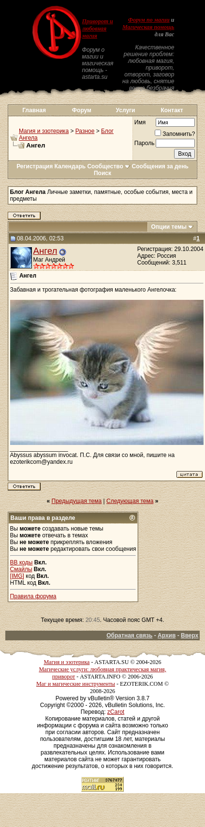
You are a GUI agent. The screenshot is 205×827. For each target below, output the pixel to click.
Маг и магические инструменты (75, 683)
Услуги (125, 110)
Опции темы (169, 226)
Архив (167, 635)
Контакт (172, 110)
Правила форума (33, 596)
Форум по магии (149, 19)
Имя (140, 122)
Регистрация (34, 166)
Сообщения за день (160, 166)
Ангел (45, 251)
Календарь (70, 166)
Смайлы (21, 569)
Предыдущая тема (77, 501)
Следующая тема (129, 501)
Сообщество (108, 166)
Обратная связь (129, 635)
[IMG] (17, 576)
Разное (85, 131)
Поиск (102, 173)
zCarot (115, 712)
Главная (34, 110)
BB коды (21, 562)
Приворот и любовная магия (97, 28)
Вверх (189, 635)
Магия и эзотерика (44, 131)
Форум (81, 110)
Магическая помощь (148, 27)
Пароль (144, 143)
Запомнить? (175, 134)
